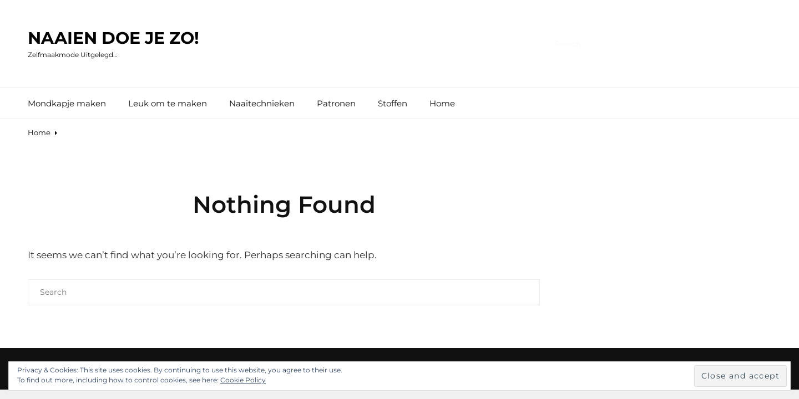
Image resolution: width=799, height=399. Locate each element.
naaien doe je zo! (113, 38)
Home (442, 103)
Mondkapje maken (67, 103)
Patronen (336, 103)
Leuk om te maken (167, 103)
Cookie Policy (243, 380)
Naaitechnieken (262, 103)
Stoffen (392, 103)
